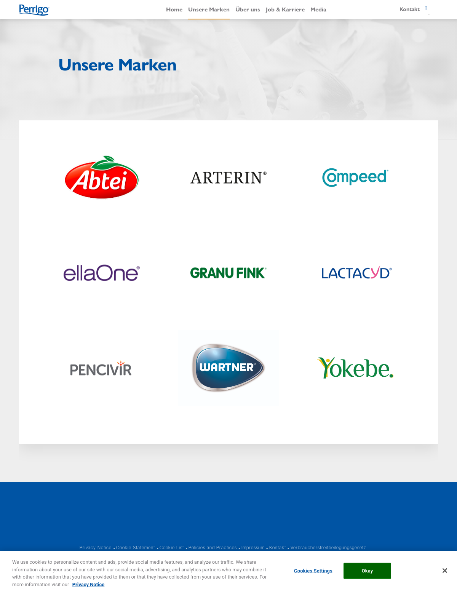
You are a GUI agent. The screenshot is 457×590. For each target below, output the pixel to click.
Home (174, 9)
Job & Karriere (285, 9)
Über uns (247, 9)
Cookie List (172, 547)
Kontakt (277, 547)
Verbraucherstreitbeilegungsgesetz (328, 547)
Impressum (253, 547)
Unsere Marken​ (209, 9)
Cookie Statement (135, 547)
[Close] (444, 575)
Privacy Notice (96, 547)
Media (318, 9)
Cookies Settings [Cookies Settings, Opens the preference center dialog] (313, 576)
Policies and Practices (213, 547)
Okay (367, 576)
